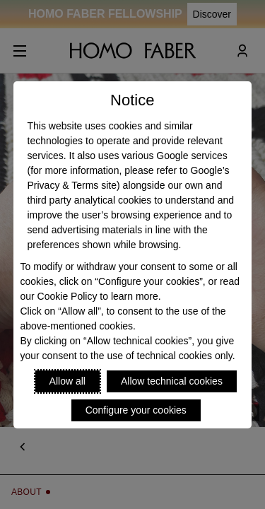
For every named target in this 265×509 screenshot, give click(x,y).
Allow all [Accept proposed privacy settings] (67, 381)
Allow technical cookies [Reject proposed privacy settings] (172, 381)
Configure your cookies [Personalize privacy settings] (136, 410)
